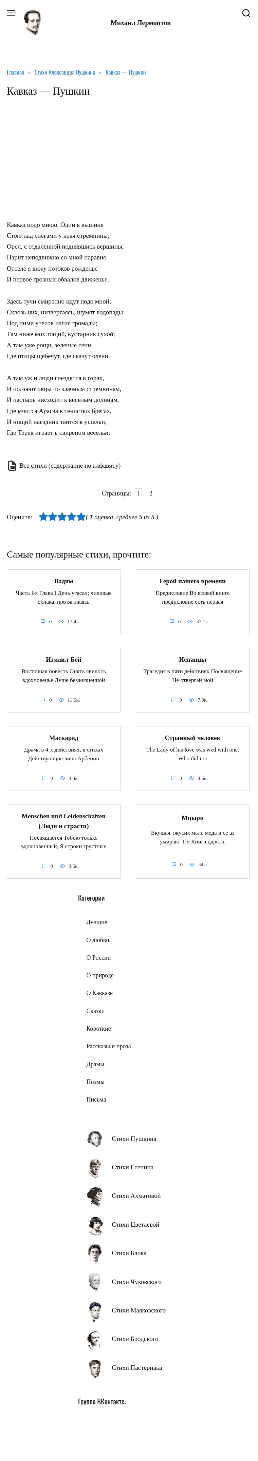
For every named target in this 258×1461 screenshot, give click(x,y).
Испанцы (192, 659)
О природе (100, 975)
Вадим (63, 581)
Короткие (98, 1028)
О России (98, 957)
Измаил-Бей (63, 659)
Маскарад (63, 737)
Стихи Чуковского (137, 1281)
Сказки (95, 1011)
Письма (96, 1099)
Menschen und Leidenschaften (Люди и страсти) (64, 821)
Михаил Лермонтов (141, 22)
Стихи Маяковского (139, 1310)
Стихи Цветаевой (135, 1224)
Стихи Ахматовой (136, 1195)
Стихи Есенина (132, 1167)
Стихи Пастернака (137, 1367)
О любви (97, 940)
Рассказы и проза (108, 1046)
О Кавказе (99, 993)
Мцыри (193, 817)
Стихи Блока (129, 1253)
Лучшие (96, 922)
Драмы (95, 1064)
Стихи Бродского (135, 1338)
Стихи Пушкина (134, 1138)
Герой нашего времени (193, 581)
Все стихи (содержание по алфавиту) (70, 465)
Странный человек (192, 737)
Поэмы (95, 1081)
